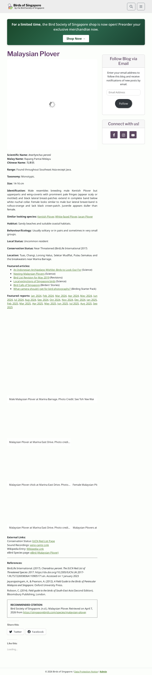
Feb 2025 (12, 303)
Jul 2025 (74, 303)
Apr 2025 (37, 303)
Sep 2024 (42, 299)
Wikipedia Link (35, 549)
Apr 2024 (73, 296)
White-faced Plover (66, 216)
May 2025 (50, 303)
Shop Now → (76, 38)
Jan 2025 (92, 299)
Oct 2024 (55, 299)
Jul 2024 (18, 299)
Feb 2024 (48, 296)
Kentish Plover (45, 216)
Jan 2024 (36, 296)
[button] (52, 104)
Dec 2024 (79, 299)
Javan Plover (85, 216)
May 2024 (86, 296)
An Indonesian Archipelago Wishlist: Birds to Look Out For (47, 270)
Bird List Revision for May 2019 (31, 277)
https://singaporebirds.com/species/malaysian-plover (54, 612)
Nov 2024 (67, 299)
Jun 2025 (62, 303)
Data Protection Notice (86, 671)
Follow (123, 103)
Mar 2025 (25, 303)
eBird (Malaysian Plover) (44, 552)
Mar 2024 (60, 296)
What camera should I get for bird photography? (42, 289)
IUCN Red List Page (43, 541)
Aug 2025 (86, 303)
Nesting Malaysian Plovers (29, 273)
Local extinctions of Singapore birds (34, 281)
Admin (103, 671)
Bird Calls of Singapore (26, 285)
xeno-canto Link (39, 545)
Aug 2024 (30, 299)
